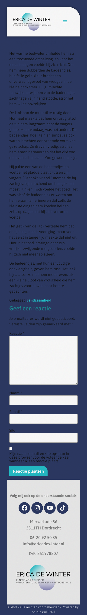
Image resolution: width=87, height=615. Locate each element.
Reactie (16, 333)
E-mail (15, 412)
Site (12, 430)
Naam (15, 393)
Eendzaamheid (38, 300)
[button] (64, 21)
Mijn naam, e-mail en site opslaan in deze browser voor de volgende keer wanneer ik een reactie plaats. (39, 457)
